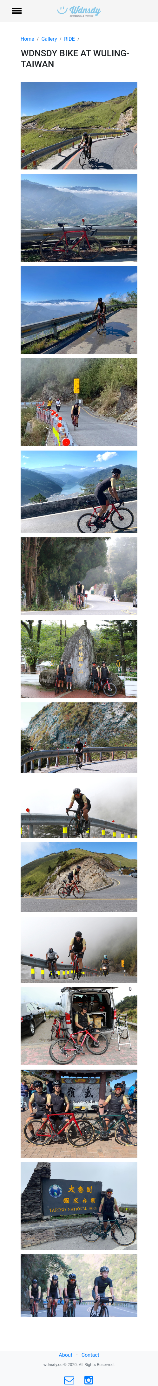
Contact (90, 1355)
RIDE (69, 39)
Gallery (49, 39)
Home (27, 39)
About (65, 1355)
